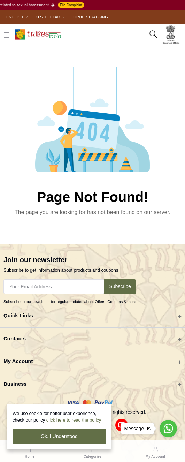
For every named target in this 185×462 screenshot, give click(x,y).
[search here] (153, 35)
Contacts (14, 338)
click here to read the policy (73, 420)
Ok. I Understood (59, 436)
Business (15, 384)
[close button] (6, 35)
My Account (18, 361)
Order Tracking (90, 17)
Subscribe (120, 286)
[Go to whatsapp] (168, 428)
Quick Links (18, 315)
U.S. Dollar (48, 17)
